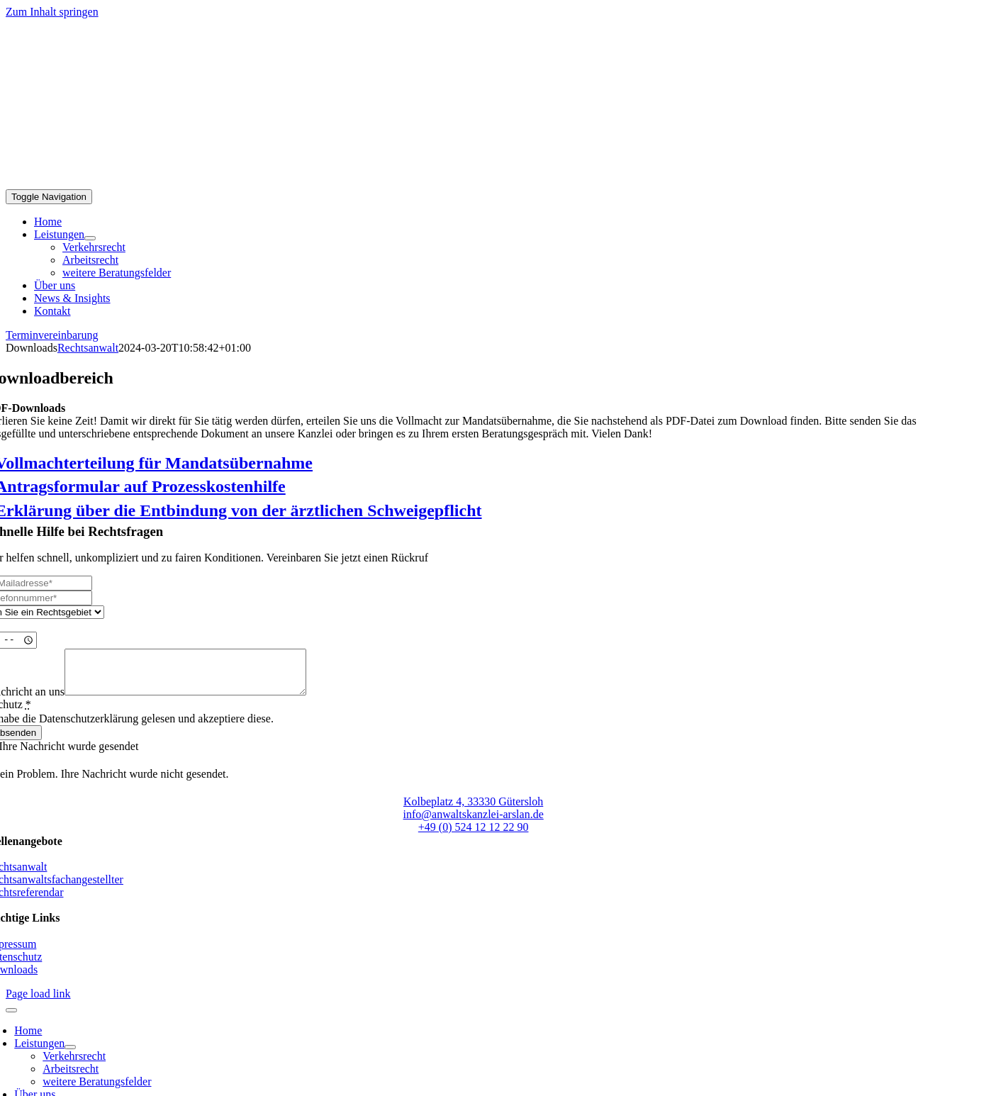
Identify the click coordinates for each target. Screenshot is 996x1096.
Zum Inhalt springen (52, 12)
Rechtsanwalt (87, 348)
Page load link (38, 1002)
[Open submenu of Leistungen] (90, 238)
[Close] (11, 1019)
